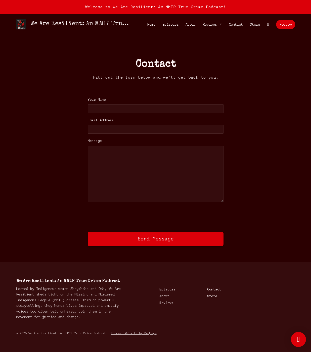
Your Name (97, 100)
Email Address (101, 120)
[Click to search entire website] (267, 24)
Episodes (170, 24)
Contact (236, 24)
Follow (286, 24)
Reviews (211, 24)
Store (255, 24)
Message (95, 141)
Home (151, 24)
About (191, 24)
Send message (156, 239)
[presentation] (126, 216)
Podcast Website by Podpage (134, 333)
